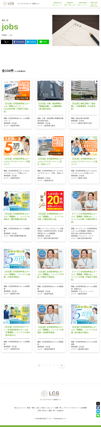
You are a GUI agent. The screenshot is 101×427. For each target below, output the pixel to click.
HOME (4, 35)
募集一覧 (58, 408)
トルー (64, 419)
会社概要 (84, 408)
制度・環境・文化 (33, 408)
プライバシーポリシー (71, 408)
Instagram (60, 411)
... (57, 365)
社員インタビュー (47, 408)
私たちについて (19, 408)
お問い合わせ (42, 411)
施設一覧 (52, 411)
